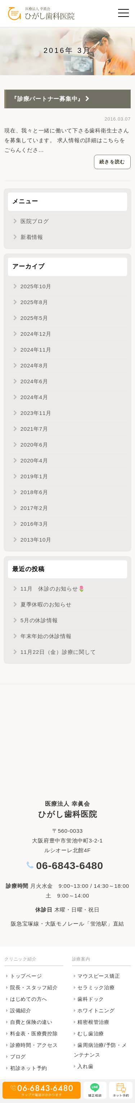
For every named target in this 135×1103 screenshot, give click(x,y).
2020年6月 (34, 445)
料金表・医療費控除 (34, 1033)
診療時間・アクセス (34, 1045)
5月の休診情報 (39, 620)
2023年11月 (36, 413)
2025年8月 (34, 302)
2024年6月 (34, 381)
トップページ (26, 976)
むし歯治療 (90, 1033)
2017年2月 (34, 508)
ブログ (18, 1056)
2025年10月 (36, 286)
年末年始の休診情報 (46, 636)
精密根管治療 (93, 1022)
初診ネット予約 (28, 1068)
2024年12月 (36, 334)
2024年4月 (34, 397)
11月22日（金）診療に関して (58, 652)
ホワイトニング (95, 1010)
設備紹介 (20, 1010)
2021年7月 (34, 429)
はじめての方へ (28, 999)
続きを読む (112, 161)
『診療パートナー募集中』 (51, 99)
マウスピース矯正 (98, 976)
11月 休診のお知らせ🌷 (53, 589)
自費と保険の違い (31, 1022)
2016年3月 (34, 524)
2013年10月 (36, 540)
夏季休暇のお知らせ (46, 604)
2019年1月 (34, 476)
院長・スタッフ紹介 (34, 987)
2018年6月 (34, 492)
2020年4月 (34, 460)
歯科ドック (90, 999)
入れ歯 (85, 1066)
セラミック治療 (95, 987)
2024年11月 (36, 350)
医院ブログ (35, 221)
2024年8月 (34, 365)
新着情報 (32, 237)
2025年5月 (34, 318)
